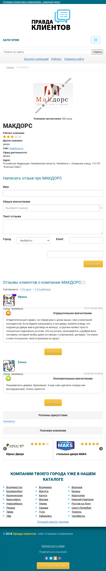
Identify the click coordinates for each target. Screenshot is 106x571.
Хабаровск (45, 515)
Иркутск (44, 491)
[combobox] (53, 208)
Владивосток (14, 487)
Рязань (10, 507)
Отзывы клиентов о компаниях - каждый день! (31, 1)
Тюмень (77, 511)
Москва (43, 499)
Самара (43, 507)
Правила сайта (74, 59)
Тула (42, 511)
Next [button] (101, 449)
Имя (6, 186)
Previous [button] (5, 449)
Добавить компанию (53, 565)
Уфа (8, 515)
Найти (97, 52)
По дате (25, 289)
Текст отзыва (12, 216)
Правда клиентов (24, 533)
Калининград (14, 495)
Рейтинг (56, 59)
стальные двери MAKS (78, 449)
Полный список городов (53, 521)
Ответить (53, 351)
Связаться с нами (53, 545)
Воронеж (77, 487)
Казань (76, 491)
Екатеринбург (14, 491)
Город (6, 239)
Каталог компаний (36, 59)
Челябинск (9, 421)
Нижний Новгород (83, 499)
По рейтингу (43, 289)
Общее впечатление (16, 201)
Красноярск (13, 499)
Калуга (43, 495)
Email (59, 239)
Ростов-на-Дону (81, 503)
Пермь (43, 503)
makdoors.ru (16, 148)
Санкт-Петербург (81, 507)
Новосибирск (14, 503)
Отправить (93, 264)
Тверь (9, 511)
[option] (28, 449)
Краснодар (78, 495)
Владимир (45, 487)
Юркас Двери (28, 449)
